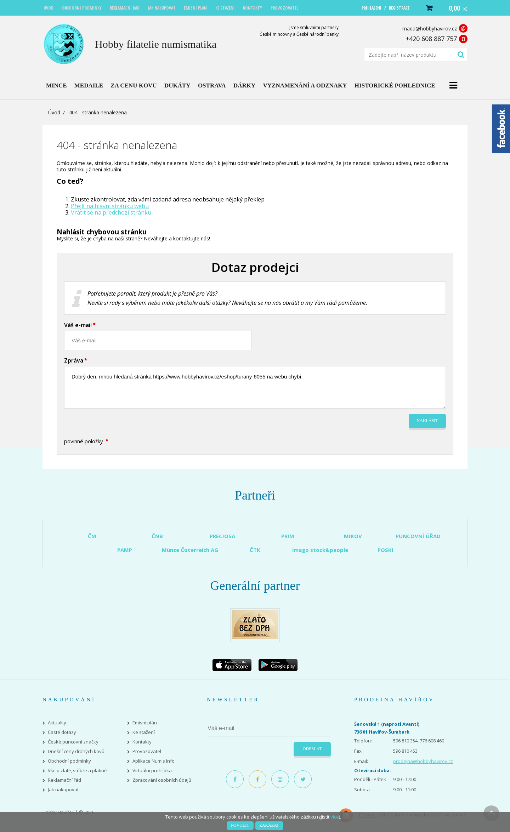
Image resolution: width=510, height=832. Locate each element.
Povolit (240, 825)
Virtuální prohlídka (152, 770)
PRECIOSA (222, 536)
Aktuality (57, 722)
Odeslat (312, 748)
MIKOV (353, 536)
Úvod (54, 112)
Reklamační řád (64, 780)
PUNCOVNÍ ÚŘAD (418, 536)
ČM (92, 536)
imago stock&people (320, 549)
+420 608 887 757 (431, 38)
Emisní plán (144, 722)
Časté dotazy (62, 732)
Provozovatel (146, 751)
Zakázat (269, 825)
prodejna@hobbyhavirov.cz (423, 761)
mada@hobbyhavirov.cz (429, 28)
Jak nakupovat (63, 789)
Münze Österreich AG (190, 549)
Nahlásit (427, 420)
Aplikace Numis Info (153, 761)
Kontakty (142, 742)
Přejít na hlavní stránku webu (110, 206)
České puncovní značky (73, 742)
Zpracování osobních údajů (161, 780)
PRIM (287, 536)
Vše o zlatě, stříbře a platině (77, 770)
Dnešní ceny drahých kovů (76, 751)
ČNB (157, 536)
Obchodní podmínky (69, 761)
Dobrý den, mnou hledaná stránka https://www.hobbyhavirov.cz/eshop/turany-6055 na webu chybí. (255, 387)
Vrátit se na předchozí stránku (111, 212)
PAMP (124, 549)
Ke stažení (143, 732)
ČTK (255, 549)
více (334, 817)
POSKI (385, 549)
